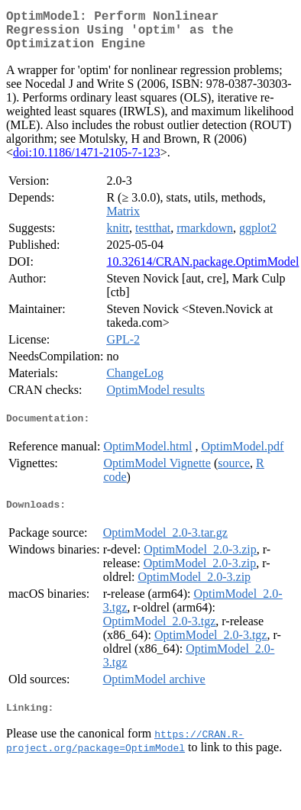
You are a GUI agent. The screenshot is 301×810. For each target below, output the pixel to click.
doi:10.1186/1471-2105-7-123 (86, 161)
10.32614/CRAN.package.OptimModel (202, 270)
